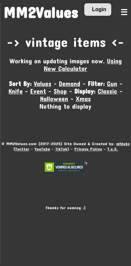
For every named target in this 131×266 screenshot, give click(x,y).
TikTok (61, 148)
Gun (112, 83)
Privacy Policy (88, 148)
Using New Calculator (83, 64)
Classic (107, 91)
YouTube (42, 148)
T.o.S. (112, 148)
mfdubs (123, 143)
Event (38, 91)
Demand (69, 83)
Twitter (22, 148)
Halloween (54, 98)
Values (42, 83)
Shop (60, 91)
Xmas (83, 98)
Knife (16, 91)
